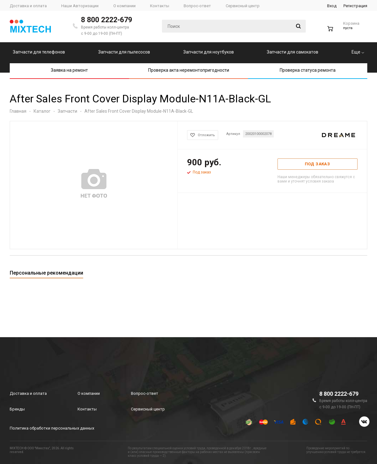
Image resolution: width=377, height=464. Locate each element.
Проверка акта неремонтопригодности (188, 70)
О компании (89, 393)
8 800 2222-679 (106, 20)
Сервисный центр (148, 409)
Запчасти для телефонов (39, 51)
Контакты (87, 409)
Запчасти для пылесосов (124, 51)
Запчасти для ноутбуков (208, 51)
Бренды (17, 409)
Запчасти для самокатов (292, 51)
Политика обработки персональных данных (52, 428)
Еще (358, 51)
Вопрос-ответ (144, 393)
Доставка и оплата (28, 393)
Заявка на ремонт (69, 70)
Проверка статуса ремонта (308, 70)
